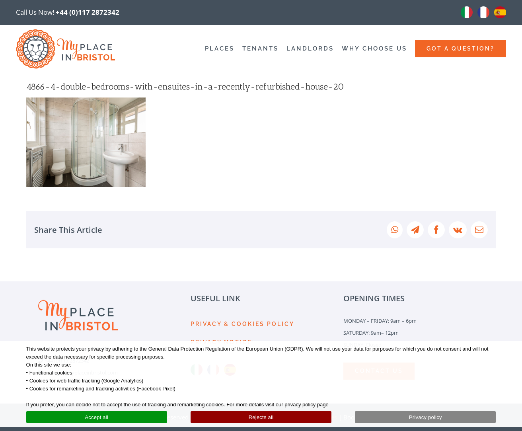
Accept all (96, 417)
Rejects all (261, 417)
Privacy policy (425, 417)
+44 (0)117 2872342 (87, 12)
